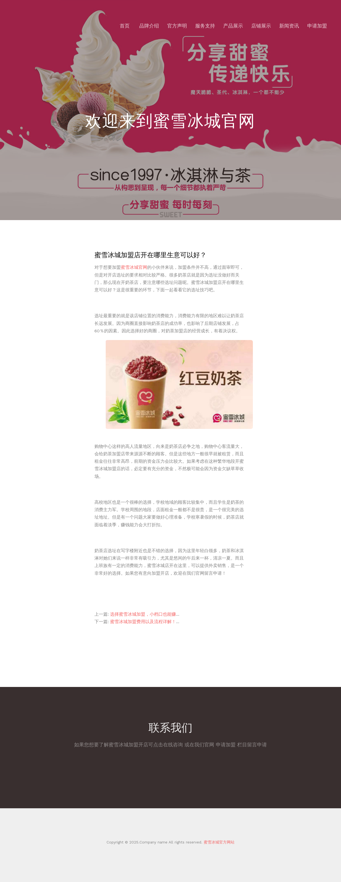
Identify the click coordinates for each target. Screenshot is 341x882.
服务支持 (205, 26)
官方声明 (177, 26)
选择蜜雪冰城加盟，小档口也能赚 (143, 614)
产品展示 (233, 26)
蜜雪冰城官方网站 (218, 842)
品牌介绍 (149, 26)
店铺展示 (261, 26)
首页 (125, 26)
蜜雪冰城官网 (134, 267)
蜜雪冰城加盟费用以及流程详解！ (143, 621)
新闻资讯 (289, 26)
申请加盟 (317, 26)
